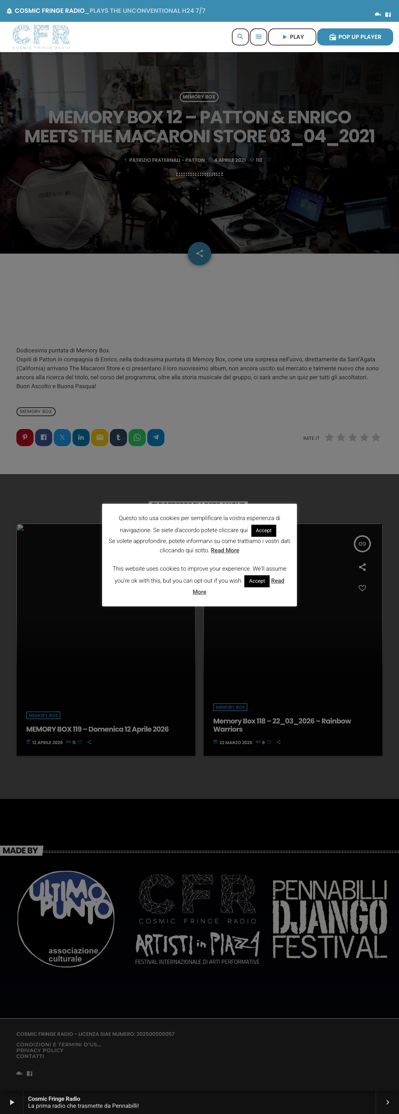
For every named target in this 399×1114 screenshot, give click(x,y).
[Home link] (41, 37)
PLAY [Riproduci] (292, 37)
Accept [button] (264, 531)
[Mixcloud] (378, 15)
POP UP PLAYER (355, 37)
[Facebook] (388, 15)
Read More (225, 550)
